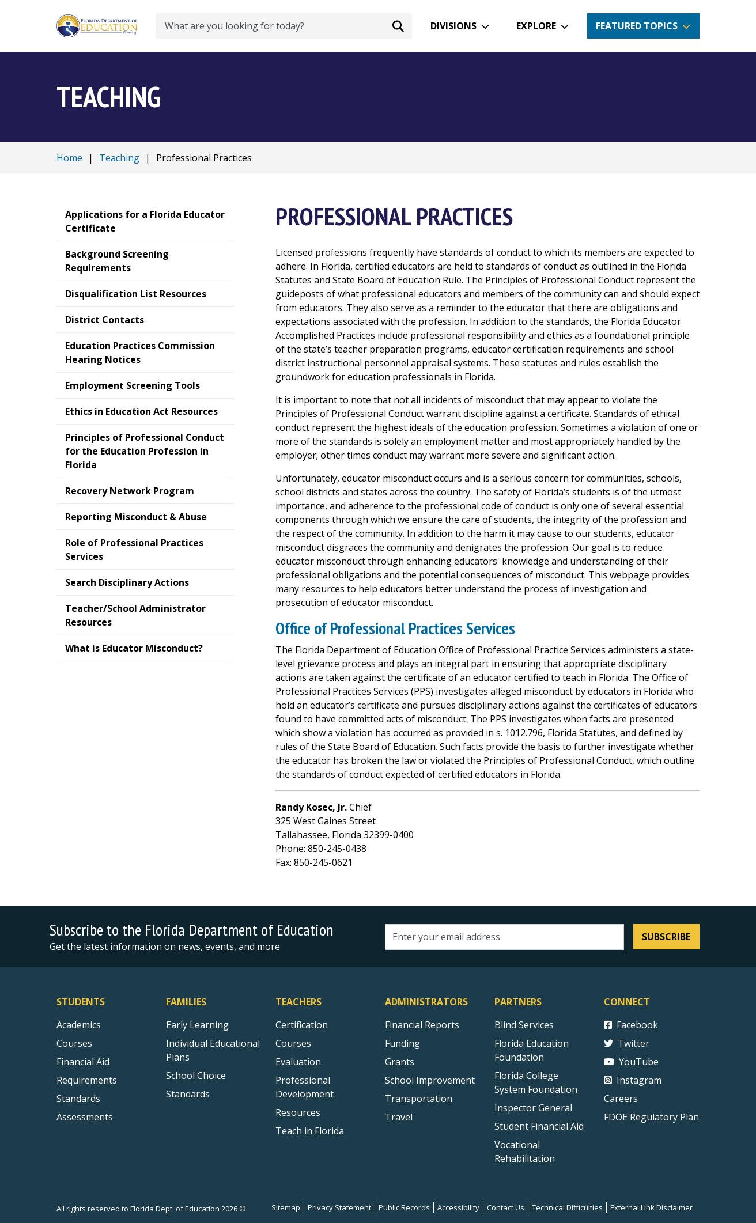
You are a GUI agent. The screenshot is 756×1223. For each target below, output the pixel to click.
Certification (301, 1024)
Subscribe (666, 936)
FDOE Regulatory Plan (651, 1117)
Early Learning (197, 1024)
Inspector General (533, 1107)
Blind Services (524, 1024)
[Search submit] (398, 25)
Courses (74, 1043)
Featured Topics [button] (637, 26)
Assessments (84, 1117)
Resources (297, 1112)
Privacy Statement (339, 1207)
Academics (78, 1024)
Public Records (404, 1207)
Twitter (626, 1043)
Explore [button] (536, 26)
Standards (188, 1094)
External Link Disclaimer (651, 1207)
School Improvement (430, 1080)
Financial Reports (422, 1024)
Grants (399, 1061)
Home (69, 158)
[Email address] (504, 937)
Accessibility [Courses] (458, 1207)
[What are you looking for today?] (284, 26)
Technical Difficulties (567, 1207)
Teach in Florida (309, 1130)
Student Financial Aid (539, 1126)
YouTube (631, 1061)
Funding (402, 1043)
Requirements (86, 1080)
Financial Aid (82, 1061)
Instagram (633, 1080)
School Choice (196, 1075)
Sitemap (285, 1207)
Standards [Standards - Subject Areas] (78, 1098)
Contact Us (505, 1207)
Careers (621, 1098)
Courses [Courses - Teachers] (293, 1043)
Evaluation (298, 1061)
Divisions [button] (453, 26)
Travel (399, 1117)
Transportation (418, 1098)
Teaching (119, 158)
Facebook (631, 1024)
